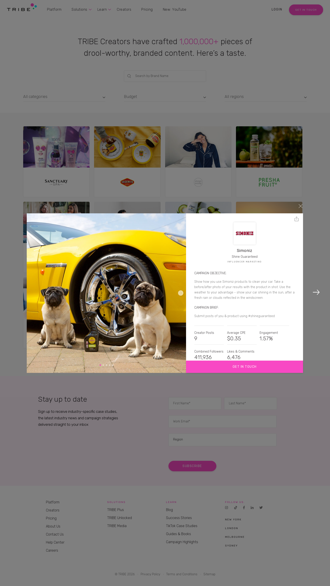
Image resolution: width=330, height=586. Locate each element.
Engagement (269, 333)
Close (300, 206)
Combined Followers (208, 351)
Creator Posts (204, 333)
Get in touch (245, 367)
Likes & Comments (240, 351)
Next (180, 293)
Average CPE (236, 333)
